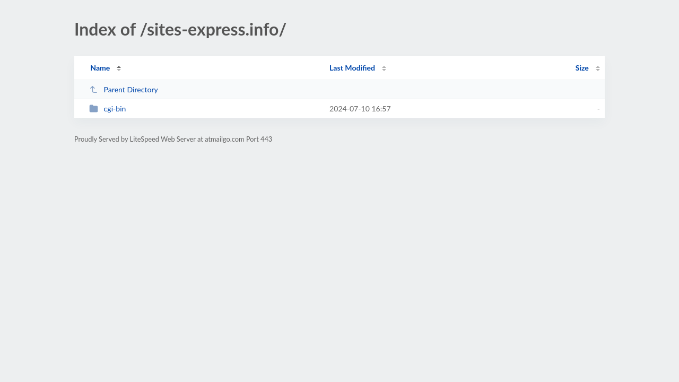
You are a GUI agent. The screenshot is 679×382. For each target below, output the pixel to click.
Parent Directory (123, 89)
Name (100, 67)
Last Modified (352, 67)
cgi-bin (107, 108)
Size (582, 67)
